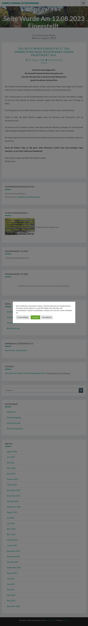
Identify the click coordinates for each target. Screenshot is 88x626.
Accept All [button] (35, 317)
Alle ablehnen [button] (46, 317)
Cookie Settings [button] (22, 317)
